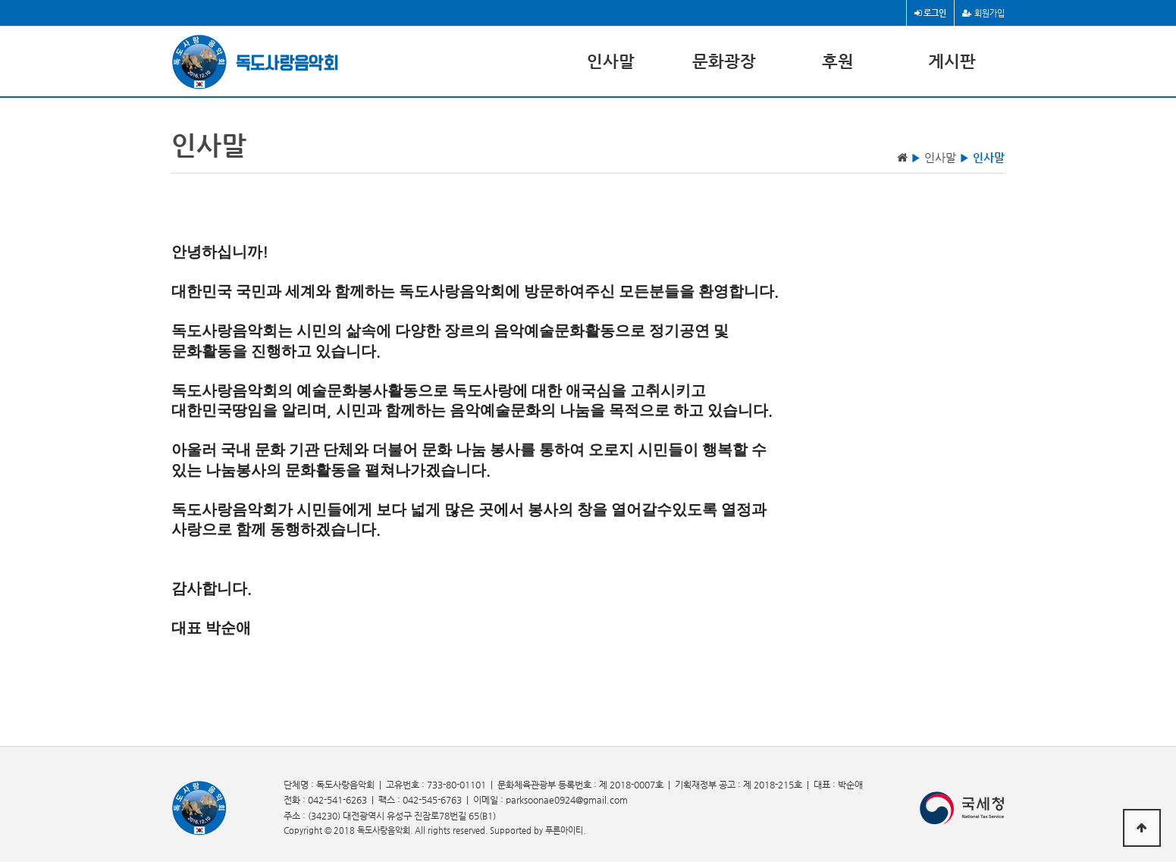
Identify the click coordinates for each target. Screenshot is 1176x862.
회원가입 (983, 13)
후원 (838, 61)
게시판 (952, 61)
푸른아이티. (565, 830)
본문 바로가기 (0, 0)
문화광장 (724, 61)
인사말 (611, 61)
